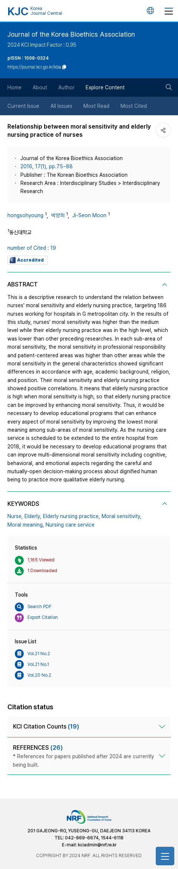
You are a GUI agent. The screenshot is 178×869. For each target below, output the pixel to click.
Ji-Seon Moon (89, 215)
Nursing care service (70, 525)
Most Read (96, 106)
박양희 (58, 215)
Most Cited (134, 106)
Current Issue (23, 106)
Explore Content (105, 87)
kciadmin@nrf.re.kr (97, 845)
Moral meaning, (25, 525)
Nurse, (15, 516)
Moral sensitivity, (122, 516)
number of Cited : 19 (31, 248)
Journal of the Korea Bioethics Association (71, 34)
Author (66, 87)
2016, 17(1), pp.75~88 (46, 166)
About (40, 87)
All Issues (61, 106)
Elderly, (33, 516)
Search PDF (33, 607)
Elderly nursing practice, (71, 516)
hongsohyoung (25, 215)
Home (14, 87)
